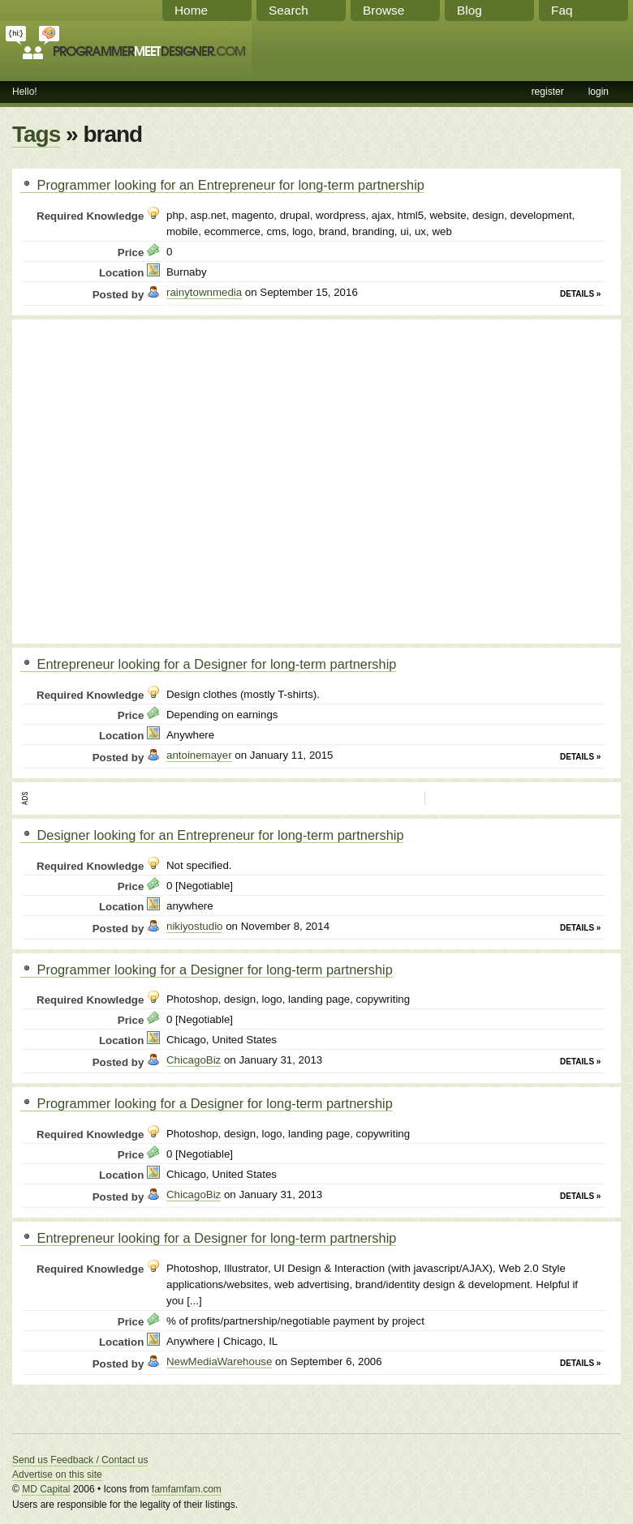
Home (191, 10)
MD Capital (46, 1489)
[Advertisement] (152, 479)
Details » (580, 293)
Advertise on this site (57, 1474)
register (548, 91)
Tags (36, 134)
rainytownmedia (204, 292)
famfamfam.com (187, 1489)
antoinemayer (199, 755)
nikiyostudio (194, 926)
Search (288, 10)
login (598, 91)
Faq (562, 10)
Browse (383, 10)
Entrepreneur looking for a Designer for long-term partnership (208, 664)
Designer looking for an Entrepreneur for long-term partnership (211, 835)
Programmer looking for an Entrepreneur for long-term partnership (222, 185)
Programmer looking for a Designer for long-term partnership (206, 969)
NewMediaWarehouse (219, 1361)
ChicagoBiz (193, 1060)
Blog (469, 10)
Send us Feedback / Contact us (80, 1460)
